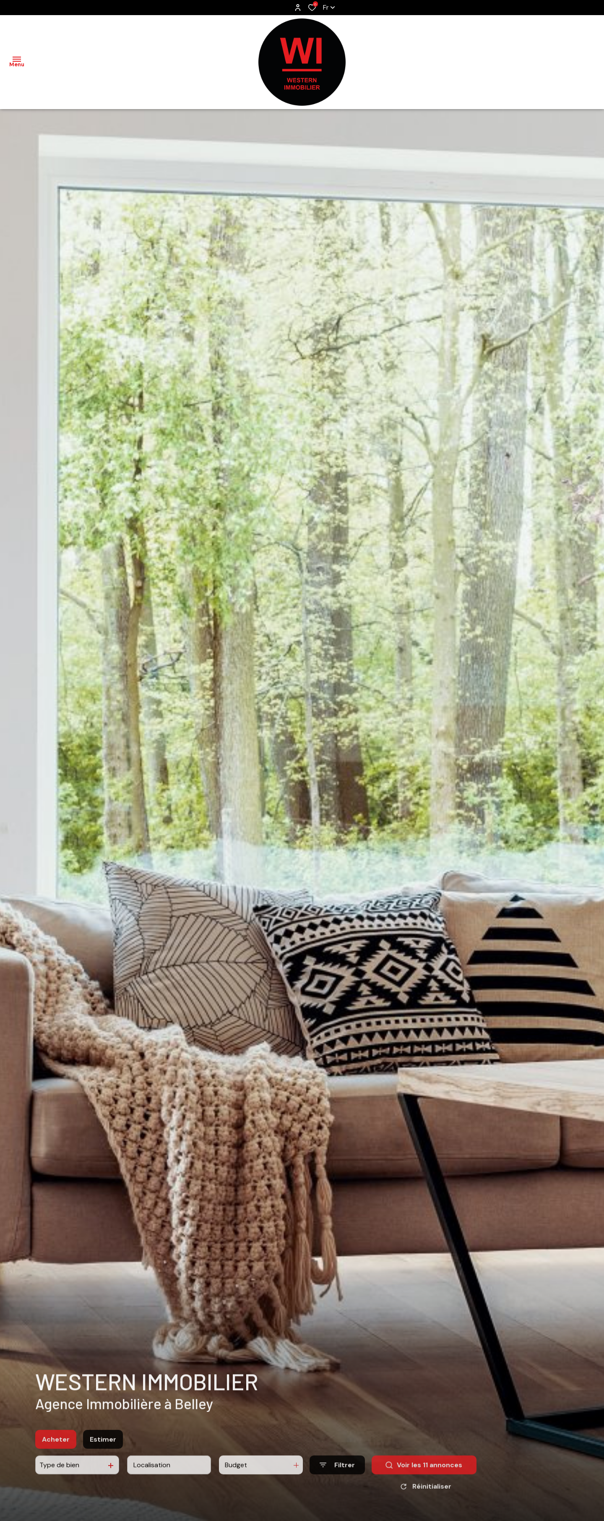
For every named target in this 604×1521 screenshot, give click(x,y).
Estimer (103, 1447)
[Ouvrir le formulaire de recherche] (337, 1473)
